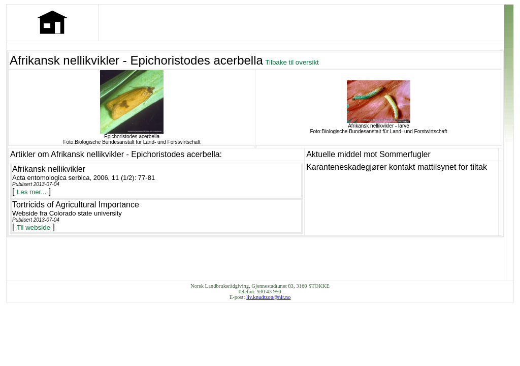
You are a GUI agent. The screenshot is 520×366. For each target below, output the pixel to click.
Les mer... (32, 192)
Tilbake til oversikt (291, 62)
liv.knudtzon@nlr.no (268, 297)
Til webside (33, 227)
